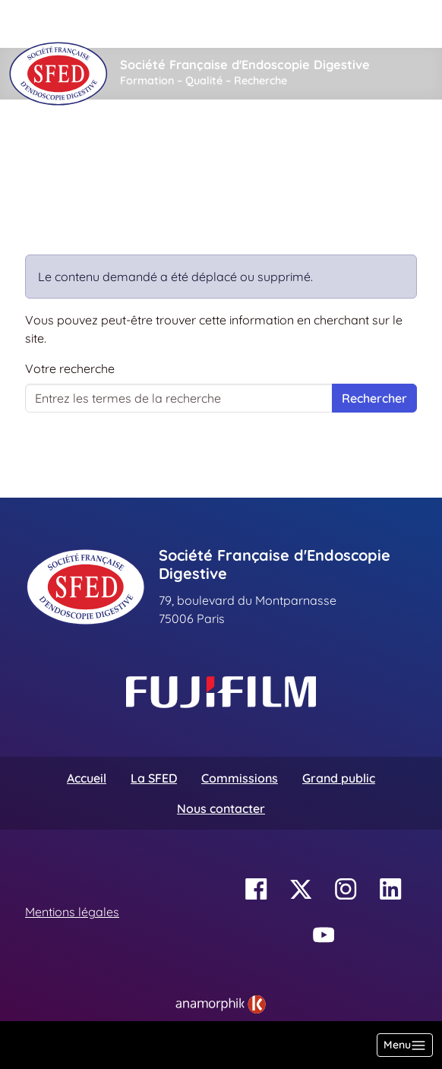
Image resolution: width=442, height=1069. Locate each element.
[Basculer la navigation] (405, 1045)
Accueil (49, 145)
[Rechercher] (111, 24)
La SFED (154, 778)
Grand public (338, 778)
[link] (220, 1004)
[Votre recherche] (179, 398)
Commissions (239, 778)
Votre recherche (70, 368)
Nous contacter (221, 808)
